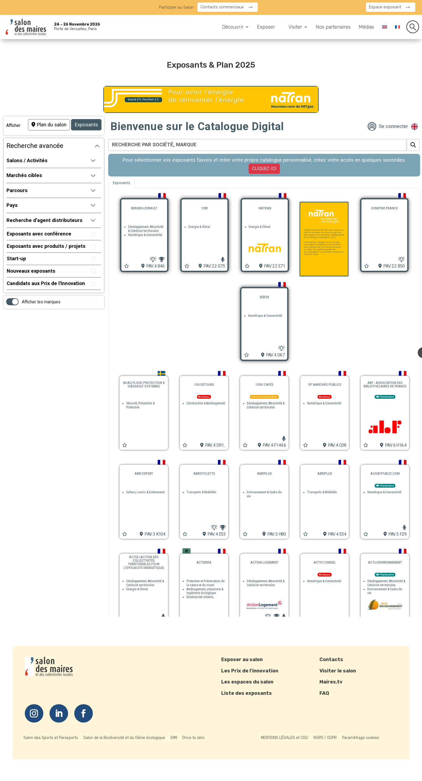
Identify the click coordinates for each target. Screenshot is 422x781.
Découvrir (233, 27)
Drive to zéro (193, 737)
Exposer (266, 27)
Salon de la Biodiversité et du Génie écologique (124, 737)
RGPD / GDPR (325, 737)
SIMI (173, 737)
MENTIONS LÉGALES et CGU (284, 737)
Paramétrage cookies (360, 737)
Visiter (295, 27)
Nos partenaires (333, 27)
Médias (366, 27)
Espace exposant (385, 7)
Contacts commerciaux (222, 7)
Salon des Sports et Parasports (50, 737)
